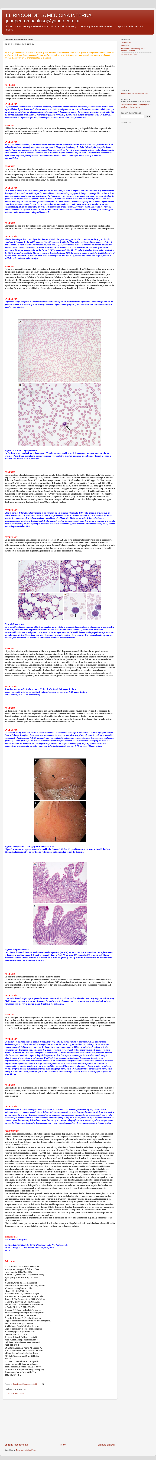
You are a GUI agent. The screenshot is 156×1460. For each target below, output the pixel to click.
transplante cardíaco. (129, 54)
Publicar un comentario (17, 1393)
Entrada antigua (106, 1444)
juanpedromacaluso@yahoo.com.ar (135, 93)
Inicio (63, 1444)
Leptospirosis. (126, 42)
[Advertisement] (60, 1421)
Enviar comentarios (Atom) (26, 1450)
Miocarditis (125, 46)
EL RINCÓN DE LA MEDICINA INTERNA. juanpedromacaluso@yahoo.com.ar (49, 18)
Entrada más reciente (16, 1444)
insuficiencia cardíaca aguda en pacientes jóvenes (133, 50)
